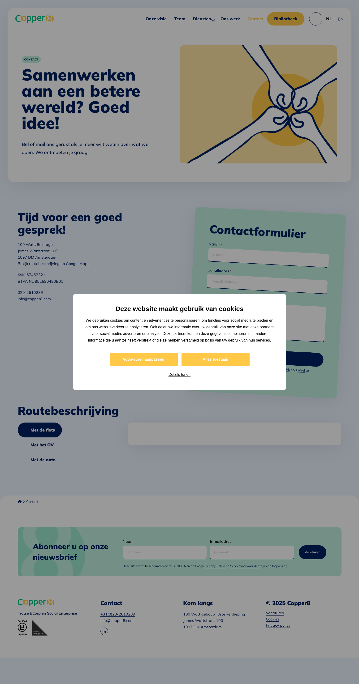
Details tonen (179, 374)
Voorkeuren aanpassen (143, 359)
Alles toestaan (215, 359)
